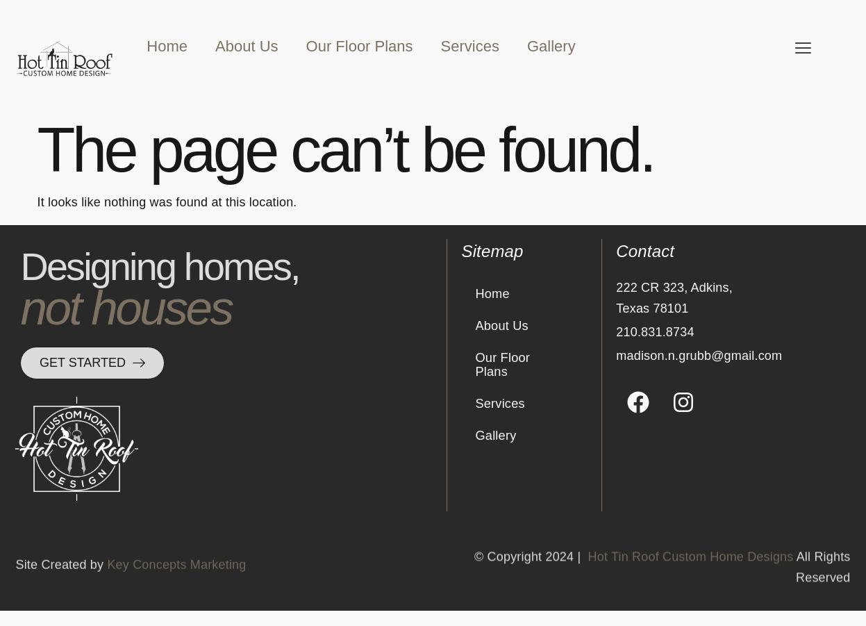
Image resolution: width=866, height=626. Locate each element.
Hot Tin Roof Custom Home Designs (691, 587)
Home (167, 46)
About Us (246, 46)
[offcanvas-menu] (803, 48)
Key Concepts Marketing (176, 587)
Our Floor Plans (359, 46)
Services (470, 46)
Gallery (551, 46)
